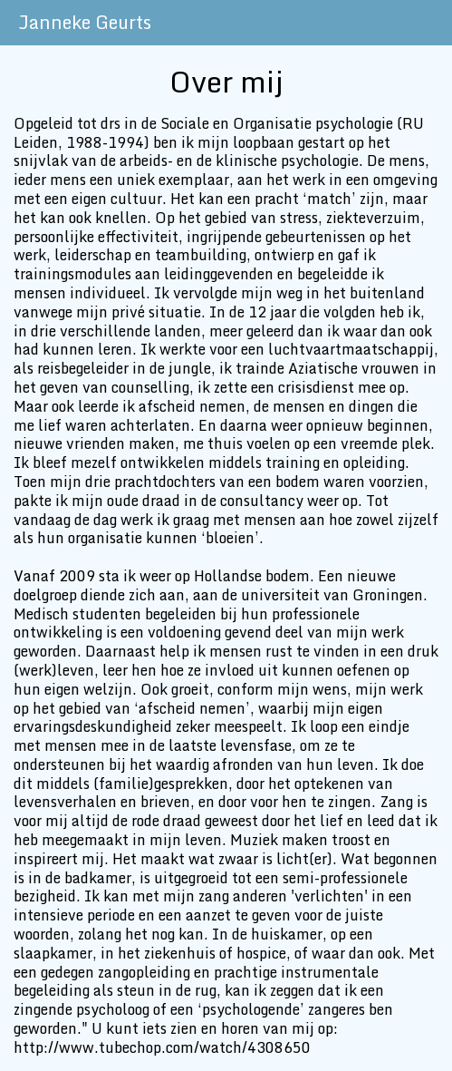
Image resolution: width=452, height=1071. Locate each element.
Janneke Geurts (84, 22)
